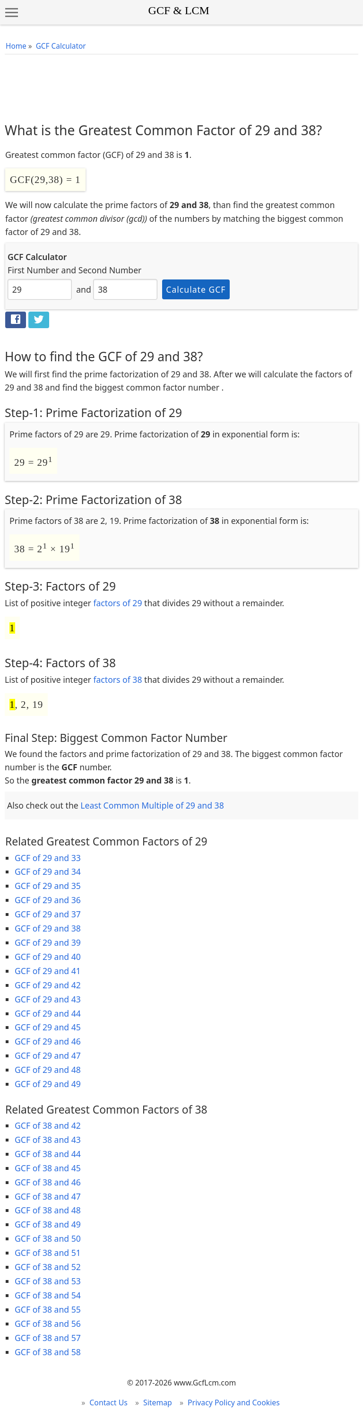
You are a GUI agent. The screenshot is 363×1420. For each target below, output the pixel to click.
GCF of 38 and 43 (48, 1139)
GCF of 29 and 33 (48, 857)
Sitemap (157, 1402)
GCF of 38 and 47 (48, 1196)
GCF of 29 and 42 (48, 985)
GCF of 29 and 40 (48, 956)
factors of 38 (117, 679)
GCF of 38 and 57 (48, 1337)
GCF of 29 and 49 (48, 1083)
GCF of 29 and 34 (48, 871)
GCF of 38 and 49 (48, 1224)
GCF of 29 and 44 (48, 1013)
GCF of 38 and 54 (48, 1295)
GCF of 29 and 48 (48, 1069)
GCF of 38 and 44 (48, 1153)
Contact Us (108, 1402)
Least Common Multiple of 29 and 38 (152, 805)
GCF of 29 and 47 (48, 1055)
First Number (33, 270)
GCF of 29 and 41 (48, 970)
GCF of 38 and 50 (48, 1238)
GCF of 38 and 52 (48, 1266)
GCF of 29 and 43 (48, 999)
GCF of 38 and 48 (48, 1210)
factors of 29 (117, 603)
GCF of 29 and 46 (48, 1041)
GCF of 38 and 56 (48, 1323)
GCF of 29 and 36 (48, 900)
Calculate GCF (195, 289)
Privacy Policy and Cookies (234, 1402)
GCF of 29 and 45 (48, 1027)
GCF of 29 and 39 (48, 942)
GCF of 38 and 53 (48, 1281)
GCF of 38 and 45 (48, 1168)
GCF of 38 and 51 (48, 1252)
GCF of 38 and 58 (48, 1352)
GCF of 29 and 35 (48, 885)
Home (16, 46)
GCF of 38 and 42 (48, 1125)
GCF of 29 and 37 (48, 914)
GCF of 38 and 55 (48, 1309)
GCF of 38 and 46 (48, 1182)
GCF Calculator (61, 46)
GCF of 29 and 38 (48, 928)
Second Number (110, 270)
